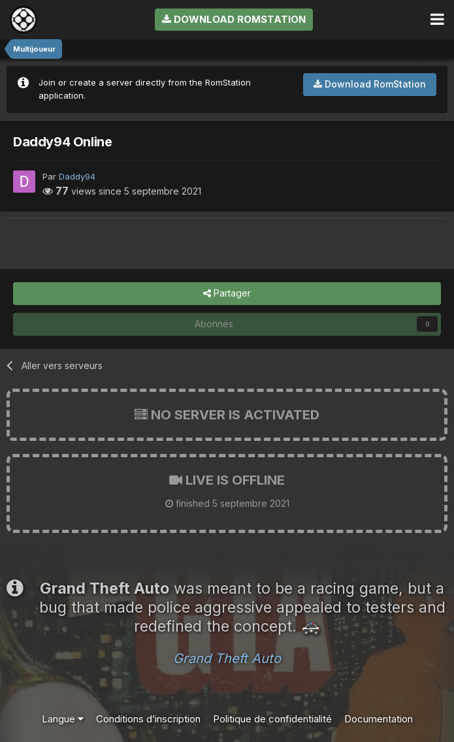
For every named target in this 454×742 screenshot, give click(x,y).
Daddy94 (77, 176)
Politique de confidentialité (272, 719)
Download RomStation (234, 19)
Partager (227, 293)
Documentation (378, 719)
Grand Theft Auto (227, 658)
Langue (63, 719)
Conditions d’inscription (148, 719)
